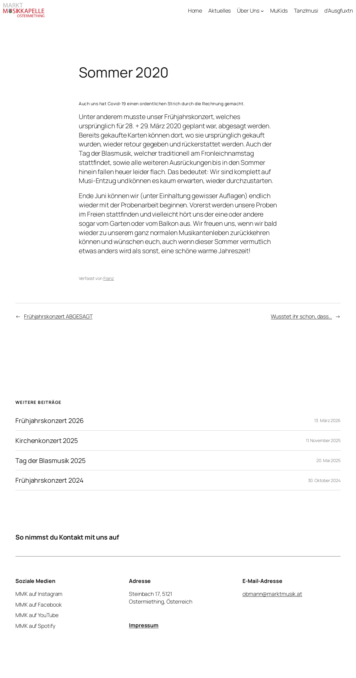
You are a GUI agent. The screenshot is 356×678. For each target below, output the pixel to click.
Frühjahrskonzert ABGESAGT (58, 316)
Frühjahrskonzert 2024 (49, 480)
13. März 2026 (327, 420)
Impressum (143, 624)
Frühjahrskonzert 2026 (49, 420)
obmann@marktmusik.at (272, 593)
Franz (108, 278)
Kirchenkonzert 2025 (46, 440)
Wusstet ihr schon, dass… (301, 316)
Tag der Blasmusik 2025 (50, 460)
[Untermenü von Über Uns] (262, 10)
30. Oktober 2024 (324, 480)
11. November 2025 (323, 440)
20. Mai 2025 (328, 460)
